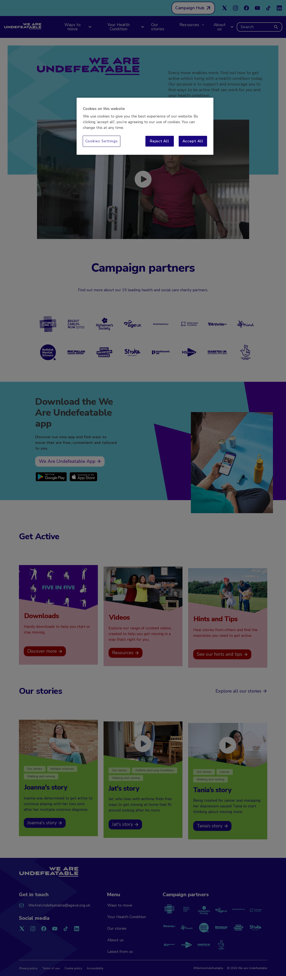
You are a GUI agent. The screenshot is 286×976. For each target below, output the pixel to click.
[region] (145, 126)
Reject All (159, 141)
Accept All (192, 141)
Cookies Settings (101, 141)
